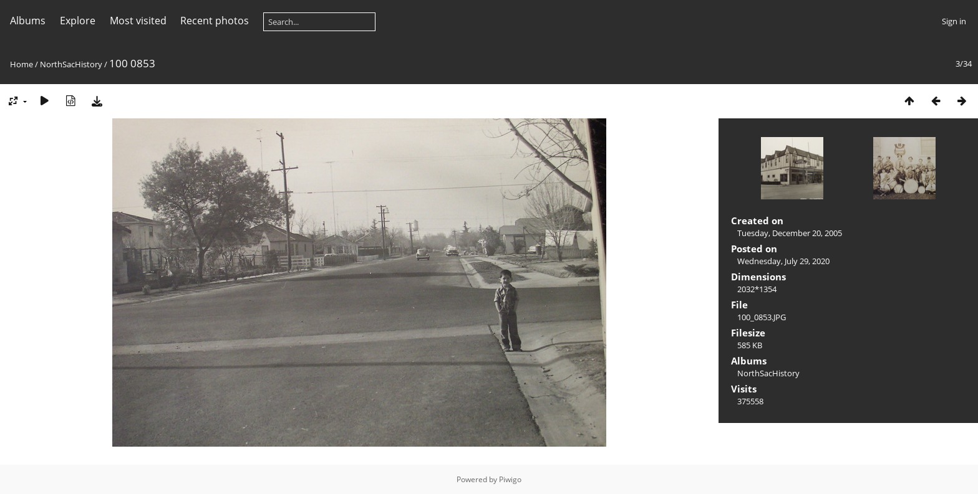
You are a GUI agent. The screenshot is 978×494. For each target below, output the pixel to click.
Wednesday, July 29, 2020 (783, 261)
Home (21, 64)
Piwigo (510, 479)
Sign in (954, 21)
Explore (77, 20)
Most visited (138, 20)
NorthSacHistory (71, 64)
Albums (28, 20)
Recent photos (214, 20)
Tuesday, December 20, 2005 (789, 233)
